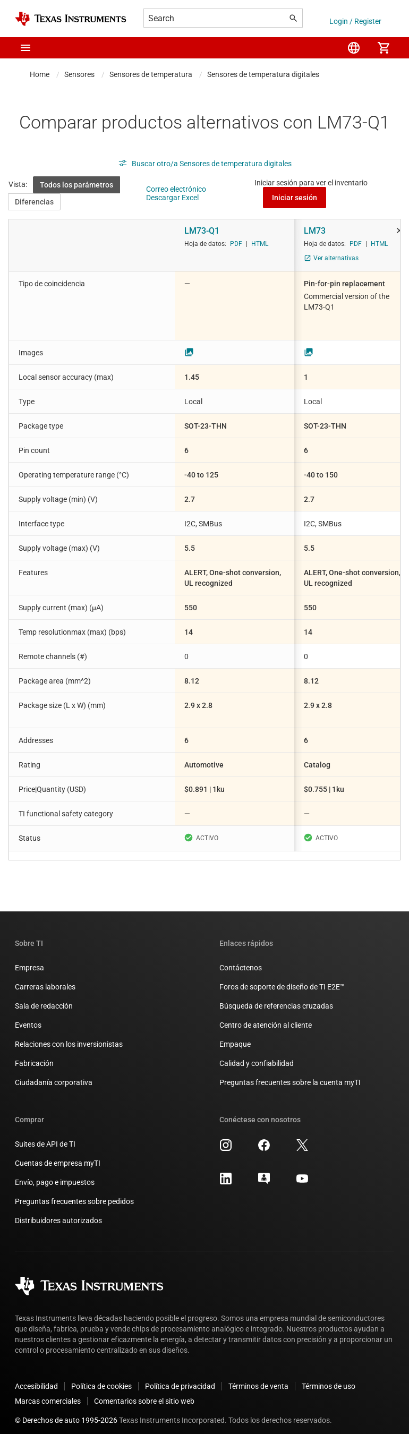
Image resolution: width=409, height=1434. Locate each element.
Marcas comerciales (48, 1392)
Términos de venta (258, 1377)
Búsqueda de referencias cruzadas (276, 997)
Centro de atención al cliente (265, 1016)
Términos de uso (328, 1377)
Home (39, 74)
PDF (236, 243)
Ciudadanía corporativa (53, 1074)
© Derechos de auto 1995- (66, 1411)
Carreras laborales (45, 978)
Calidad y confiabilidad (256, 1055)
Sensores (79, 74)
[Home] (70, 19)
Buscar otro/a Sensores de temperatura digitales (205, 163)
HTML (259, 243)
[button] (25, 47)
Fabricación (34, 1055)
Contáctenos (240, 959)
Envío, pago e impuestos (55, 1174)
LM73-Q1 (201, 231)
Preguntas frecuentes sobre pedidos (74, 1193)
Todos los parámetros (76, 185)
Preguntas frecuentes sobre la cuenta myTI (290, 1074)
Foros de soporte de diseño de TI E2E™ (282, 978)
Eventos (28, 1016)
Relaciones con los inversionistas (69, 1035)
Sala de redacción (44, 997)
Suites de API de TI (45, 1135)
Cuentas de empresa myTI (57, 1154)
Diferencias (34, 202)
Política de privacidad (180, 1377)
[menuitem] (354, 47)
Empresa (29, 959)
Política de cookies (101, 1377)
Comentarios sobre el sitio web (144, 1392)
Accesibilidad (36, 1377)
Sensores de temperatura (150, 74)
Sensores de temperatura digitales (263, 74)
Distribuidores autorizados (58, 1212)
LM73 (315, 231)
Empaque (235, 1035)
